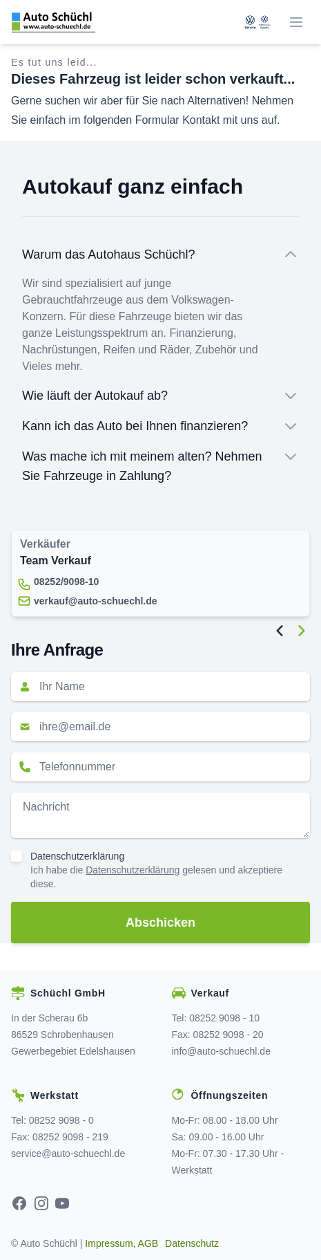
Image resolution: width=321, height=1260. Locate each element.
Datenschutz (192, 1243)
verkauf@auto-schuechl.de (95, 600)
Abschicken (160, 922)
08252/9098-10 (66, 581)
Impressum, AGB (121, 1243)
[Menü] (296, 22)
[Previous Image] (279, 630)
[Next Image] (301, 630)
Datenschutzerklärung (77, 856)
